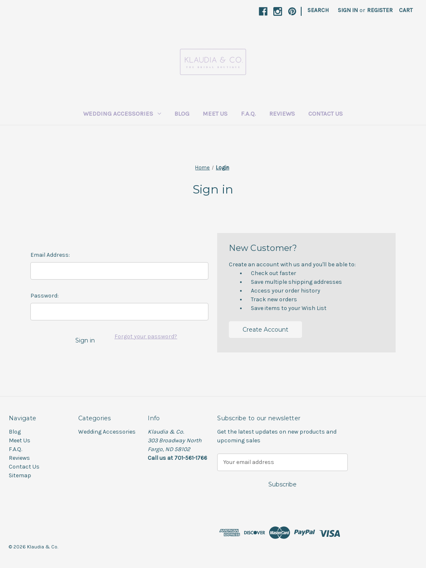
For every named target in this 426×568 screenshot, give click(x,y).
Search (318, 10)
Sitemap (20, 475)
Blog (181, 113)
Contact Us (325, 113)
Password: (44, 295)
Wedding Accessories (122, 113)
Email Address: (50, 254)
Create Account (265, 329)
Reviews (282, 113)
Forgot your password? (145, 336)
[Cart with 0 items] (405, 10)
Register (380, 10)
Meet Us (215, 113)
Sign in (348, 10)
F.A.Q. (248, 113)
